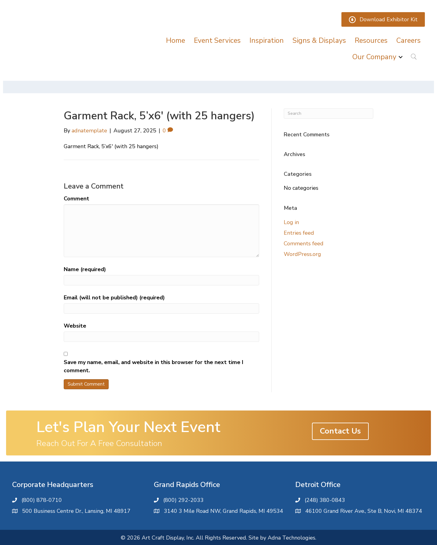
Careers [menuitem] (408, 40)
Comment (76, 198)
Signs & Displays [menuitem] (319, 40)
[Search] (328, 113)
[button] (400, 57)
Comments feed (304, 243)
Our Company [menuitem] (374, 57)
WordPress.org (302, 254)
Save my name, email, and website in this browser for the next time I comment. (153, 366)
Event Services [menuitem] (217, 40)
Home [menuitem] (175, 40)
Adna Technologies (291, 537)
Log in (291, 222)
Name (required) (85, 269)
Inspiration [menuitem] (266, 40)
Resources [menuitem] (371, 40)
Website (75, 325)
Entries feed (299, 233)
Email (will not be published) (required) (114, 297)
